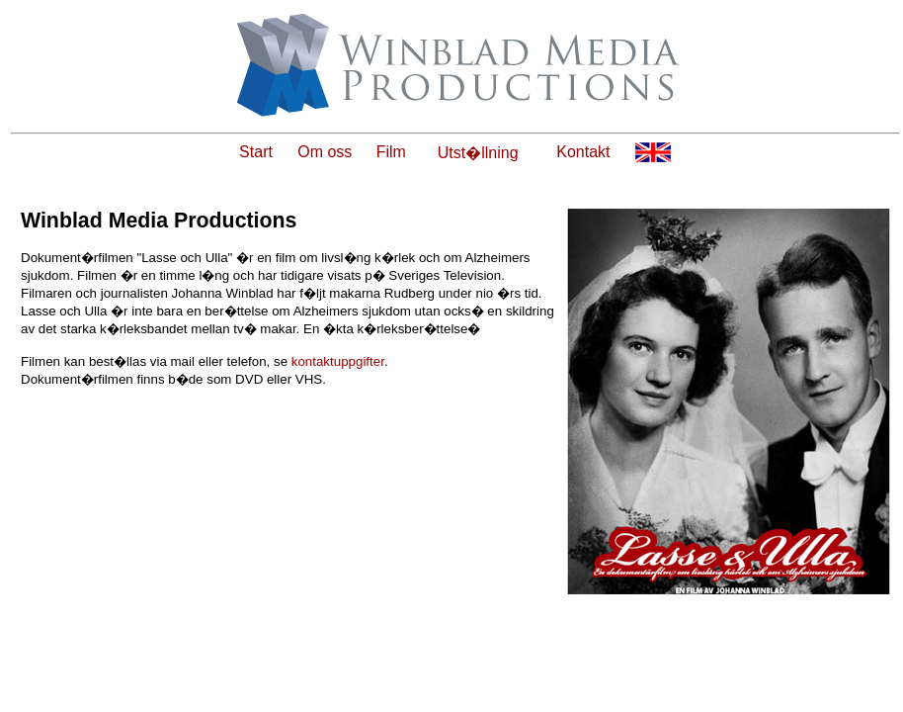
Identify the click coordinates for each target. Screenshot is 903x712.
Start (256, 151)
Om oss (324, 151)
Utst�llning (478, 152)
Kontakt (583, 151)
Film (391, 151)
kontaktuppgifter (337, 361)
